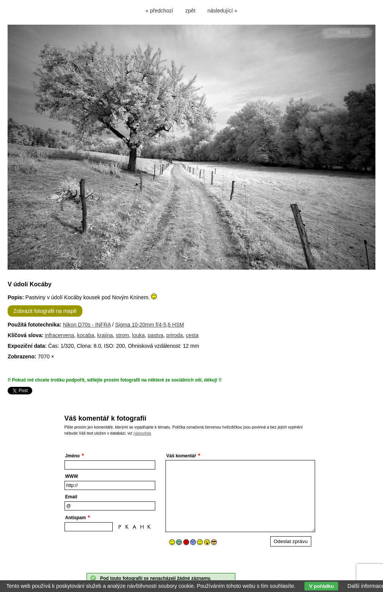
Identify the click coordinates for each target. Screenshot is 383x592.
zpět (190, 11)
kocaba (85, 335)
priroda (174, 335)
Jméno (72, 456)
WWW (71, 476)
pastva (155, 335)
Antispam (75, 517)
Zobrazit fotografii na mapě (45, 311)
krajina (105, 335)
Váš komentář (181, 456)
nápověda (142, 433)
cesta (192, 335)
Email (71, 496)
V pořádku (321, 586)
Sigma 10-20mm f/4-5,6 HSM (149, 325)
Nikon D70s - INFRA (87, 325)
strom (122, 335)
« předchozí (159, 11)
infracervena (59, 335)
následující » (223, 11)
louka (138, 335)
